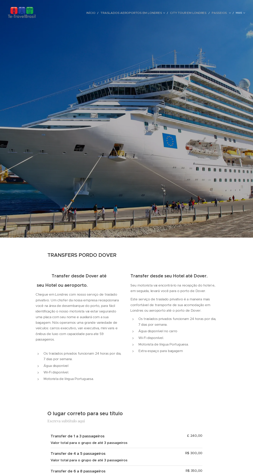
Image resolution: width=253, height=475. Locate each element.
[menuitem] (108, 13)
